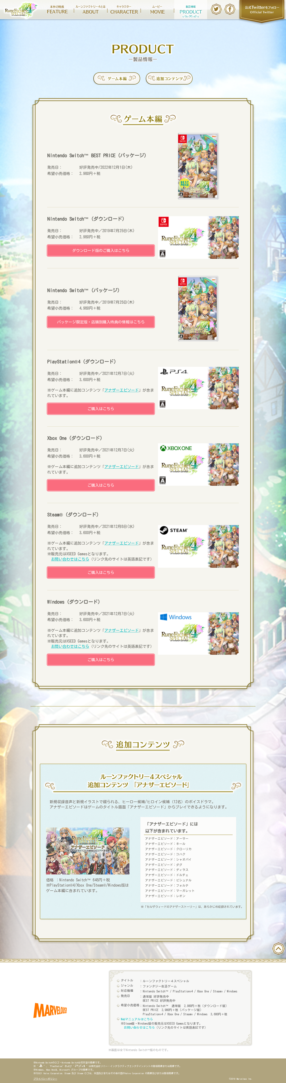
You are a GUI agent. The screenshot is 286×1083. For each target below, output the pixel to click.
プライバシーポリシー (45, 1079)
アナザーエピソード (121, 390)
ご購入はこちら (100, 409)
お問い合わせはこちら (70, 559)
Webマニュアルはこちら (137, 1019)
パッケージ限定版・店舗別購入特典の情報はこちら (101, 322)
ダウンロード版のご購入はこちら (100, 250)
